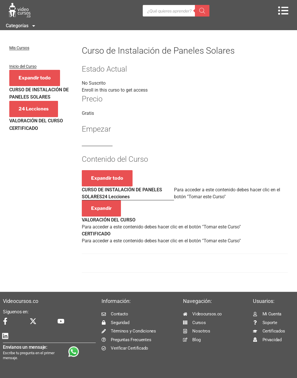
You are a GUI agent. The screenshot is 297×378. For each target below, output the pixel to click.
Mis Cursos (19, 48)
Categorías (21, 25)
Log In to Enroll (97, 143)
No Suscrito (94, 83)
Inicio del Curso (23, 66)
